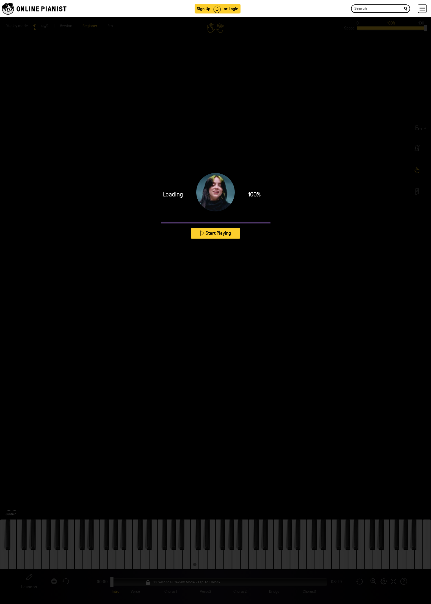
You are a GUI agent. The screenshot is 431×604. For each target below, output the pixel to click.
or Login (231, 8)
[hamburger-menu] (422, 8)
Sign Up (203, 8)
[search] (405, 8)
